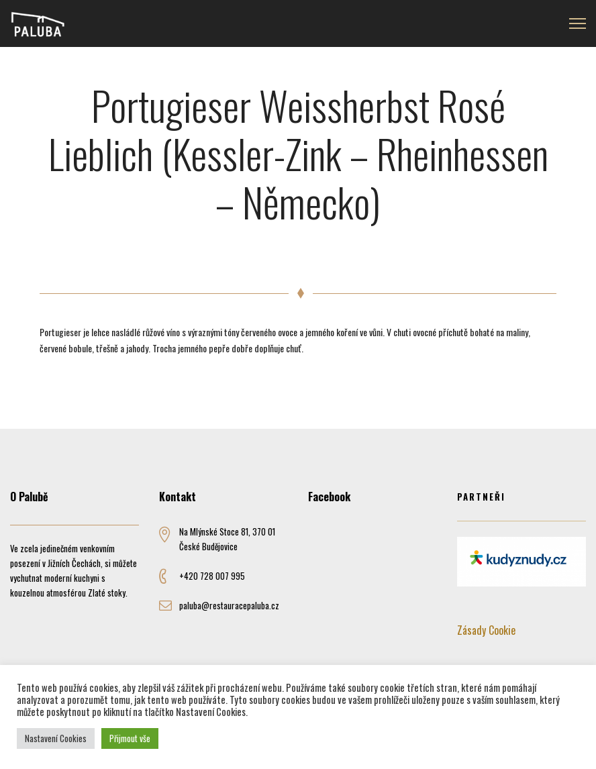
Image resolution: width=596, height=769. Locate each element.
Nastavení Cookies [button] (56, 738)
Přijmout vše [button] (129, 738)
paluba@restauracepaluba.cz (229, 605)
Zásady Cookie (486, 630)
